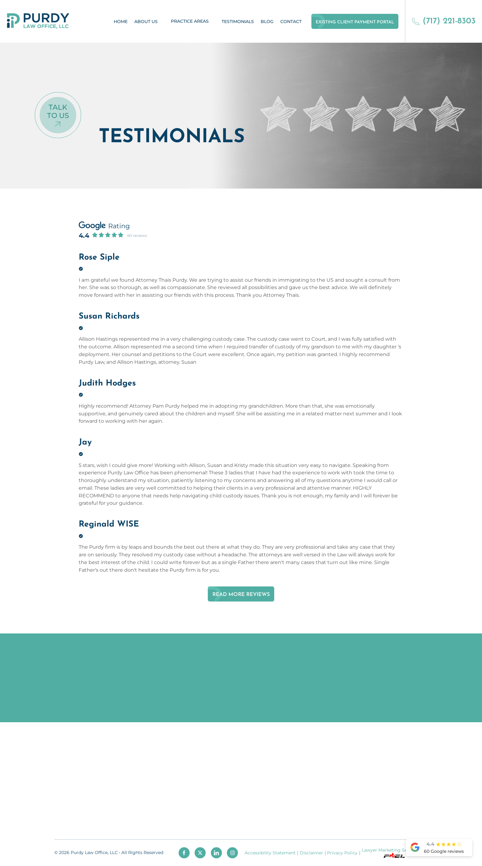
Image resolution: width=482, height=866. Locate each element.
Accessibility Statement (270, 853)
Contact (291, 21)
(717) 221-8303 (444, 21)
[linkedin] (216, 852)
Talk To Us (58, 111)
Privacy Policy (342, 853)
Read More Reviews (241, 594)
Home (121, 21)
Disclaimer (311, 853)
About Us (146, 21)
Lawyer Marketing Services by (394, 852)
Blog (267, 21)
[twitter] (200, 852)
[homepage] (38, 21)
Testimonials (238, 21)
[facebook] (184, 852)
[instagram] (232, 852)
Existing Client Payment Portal (355, 22)
